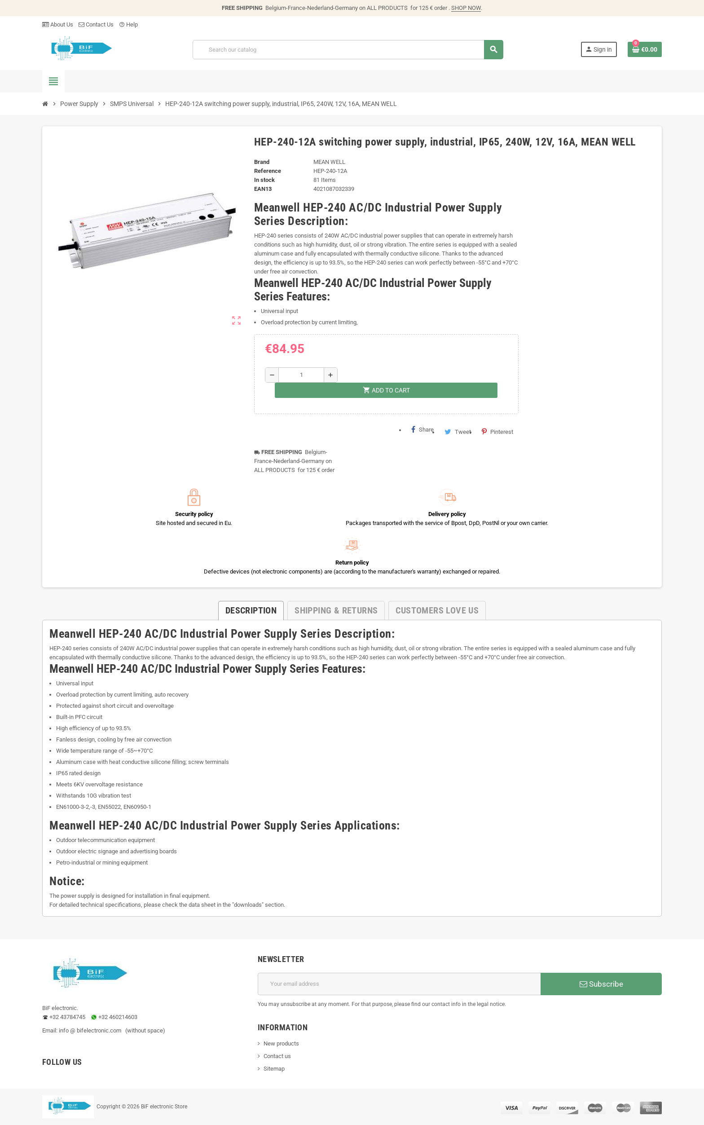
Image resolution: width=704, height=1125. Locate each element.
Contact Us (96, 24)
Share (422, 429)
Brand (261, 162)
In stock (264, 179)
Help (128, 24)
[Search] (348, 49)
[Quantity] (301, 375)
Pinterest (497, 431)
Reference (267, 171)
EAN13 (263, 188)
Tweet (457, 431)
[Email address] (399, 984)
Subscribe (601, 983)
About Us (57, 24)
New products (281, 1043)
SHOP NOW (466, 7)
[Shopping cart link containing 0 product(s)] (645, 49)
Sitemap (274, 1068)
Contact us (277, 1056)
